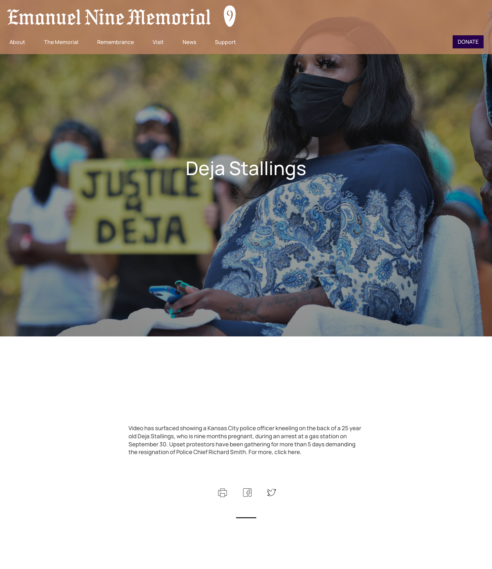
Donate (468, 41)
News (189, 42)
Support (225, 42)
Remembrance (115, 42)
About (17, 42)
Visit (158, 42)
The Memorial (61, 42)
